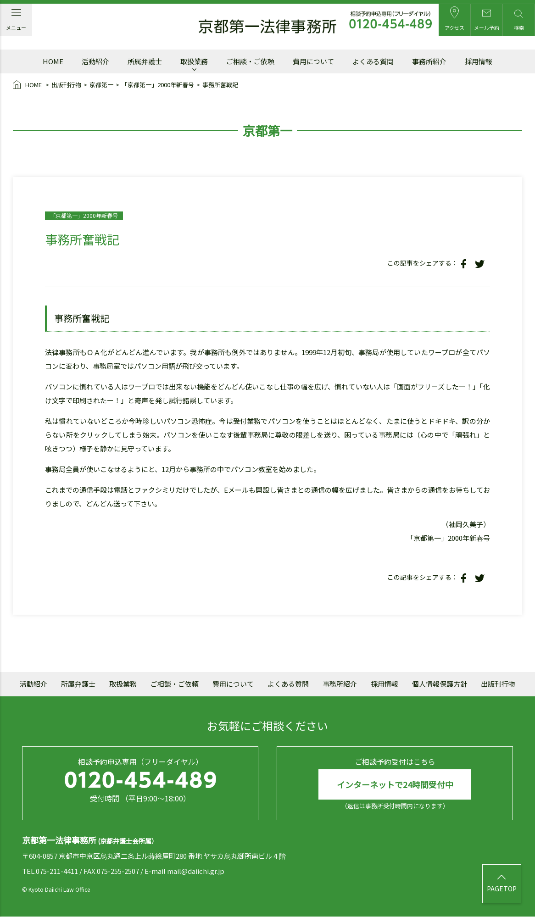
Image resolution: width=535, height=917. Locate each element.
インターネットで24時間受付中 (395, 784)
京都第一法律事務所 (267, 26)
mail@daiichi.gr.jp (195, 871)
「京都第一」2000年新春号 (158, 84)
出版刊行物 (66, 84)
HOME (28, 85)
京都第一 (101, 84)
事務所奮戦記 (220, 84)
